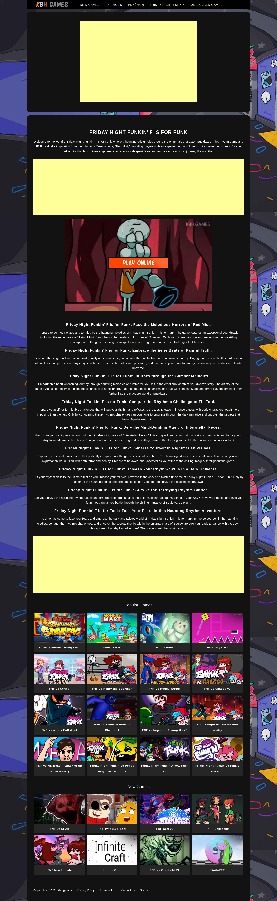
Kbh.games (64, 890)
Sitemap (145, 890)
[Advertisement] (138, 61)
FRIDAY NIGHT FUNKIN (167, 4)
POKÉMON (136, 4)
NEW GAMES (89, 4)
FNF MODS (114, 4)
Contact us (128, 890)
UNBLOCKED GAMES (207, 4)
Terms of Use (107, 890)
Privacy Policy (85, 890)
